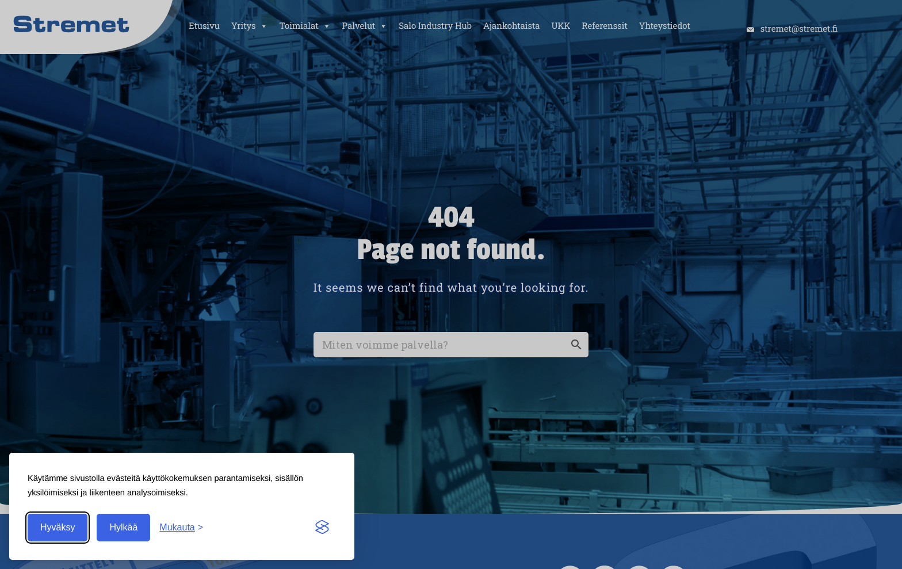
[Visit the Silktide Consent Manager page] (322, 527)
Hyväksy (57, 527)
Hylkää (123, 527)
